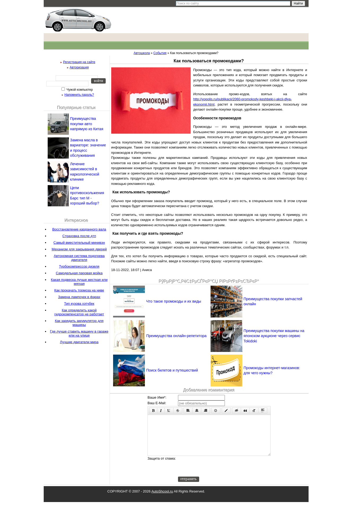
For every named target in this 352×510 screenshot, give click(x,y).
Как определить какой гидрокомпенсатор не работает (79, 312)
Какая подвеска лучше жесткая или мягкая (79, 282)
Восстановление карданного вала (79, 229)
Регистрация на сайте (79, 62)
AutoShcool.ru (162, 499)
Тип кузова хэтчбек (79, 304)
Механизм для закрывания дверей (79, 249)
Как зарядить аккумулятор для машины (79, 323)
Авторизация (79, 67)
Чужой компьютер (79, 89)
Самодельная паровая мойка (79, 273)
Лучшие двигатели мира (79, 342)
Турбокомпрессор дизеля (79, 266)
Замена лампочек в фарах (79, 297)
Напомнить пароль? (79, 95)
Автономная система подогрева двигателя (79, 258)
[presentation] (218, 474)
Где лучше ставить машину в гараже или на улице (79, 333)
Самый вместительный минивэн (79, 243)
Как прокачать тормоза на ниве (79, 290)
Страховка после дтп (79, 236)
